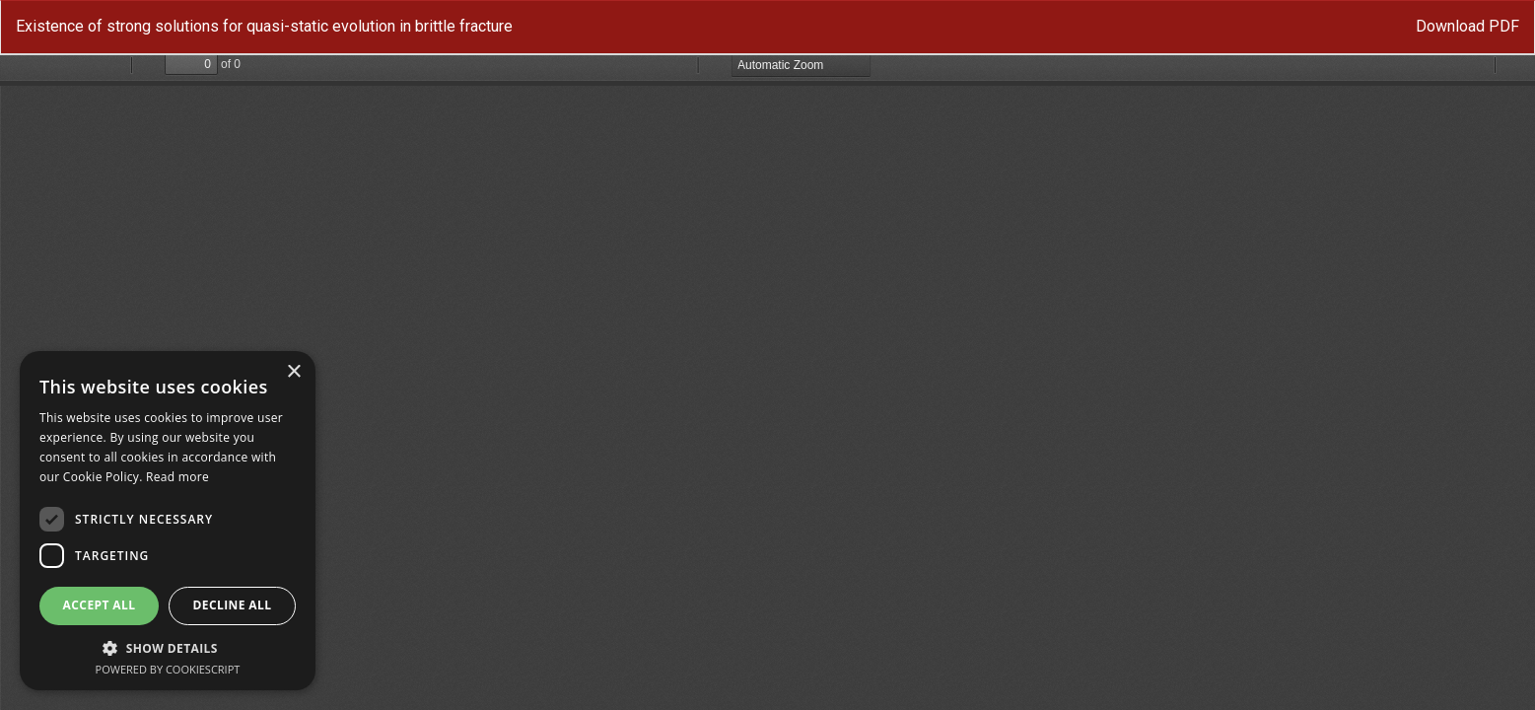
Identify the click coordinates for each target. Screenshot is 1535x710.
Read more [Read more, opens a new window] (177, 476)
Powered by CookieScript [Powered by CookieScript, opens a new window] (168, 669)
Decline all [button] (232, 605)
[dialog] (167, 520)
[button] (167, 647)
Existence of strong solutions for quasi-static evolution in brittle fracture (264, 26)
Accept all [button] (99, 605)
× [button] (293, 372)
